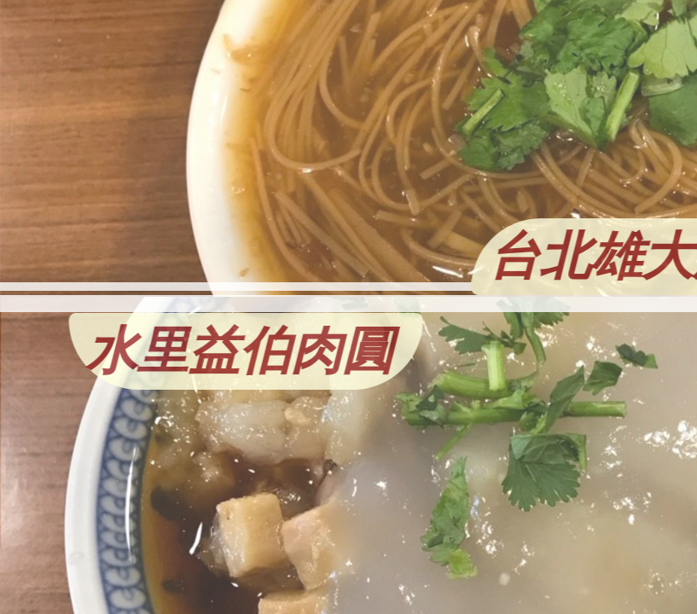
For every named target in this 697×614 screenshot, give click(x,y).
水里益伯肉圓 (194, 351)
